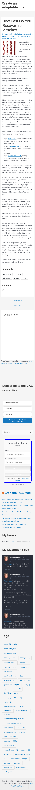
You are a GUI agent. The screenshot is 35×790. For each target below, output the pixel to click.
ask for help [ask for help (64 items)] (10, 653)
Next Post (17, 306)
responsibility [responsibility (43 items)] (10, 732)
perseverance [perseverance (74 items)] (22, 711)
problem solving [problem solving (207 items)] (12, 723)
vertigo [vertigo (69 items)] (8, 767)
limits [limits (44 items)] (17, 693)
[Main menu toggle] (31, 5)
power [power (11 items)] (7, 715)
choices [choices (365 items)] (9, 663)
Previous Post (17, 300)
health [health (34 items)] (26, 685)
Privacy (22, 484)
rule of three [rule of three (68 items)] (10, 736)
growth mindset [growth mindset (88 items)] (11, 685)
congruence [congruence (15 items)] (24, 663)
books (12, 542)
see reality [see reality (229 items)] (10, 741)
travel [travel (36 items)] (7, 763)
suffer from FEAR (14, 156)
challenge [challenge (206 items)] (10, 658)
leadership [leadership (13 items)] (16, 689)
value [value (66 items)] (17, 763)
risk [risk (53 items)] (22, 732)
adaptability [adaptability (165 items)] (10, 644)
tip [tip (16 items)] (6, 759)
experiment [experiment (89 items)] (10, 680)
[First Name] (17, 408)
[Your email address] (17, 403)
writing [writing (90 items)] (8, 772)
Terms (16, 484)
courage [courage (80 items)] (23, 667)
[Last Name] (17, 414)
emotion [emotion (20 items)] (8, 671)
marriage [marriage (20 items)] (8, 702)
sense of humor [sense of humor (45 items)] (11, 750)
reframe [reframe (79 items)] (8, 728)
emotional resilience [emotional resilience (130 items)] (14, 676)
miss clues (11, 139)
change (23, 36)
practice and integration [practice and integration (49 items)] (14, 719)
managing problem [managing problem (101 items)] (13, 698)
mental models (14, 146)
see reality (13, 38)
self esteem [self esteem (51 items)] (9, 746)
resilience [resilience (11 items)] (20, 728)
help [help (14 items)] (6, 689)
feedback (5, 38)
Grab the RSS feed (17, 492)
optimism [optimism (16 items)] (8, 711)
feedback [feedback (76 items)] (25, 680)
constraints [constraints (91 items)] (9, 667)
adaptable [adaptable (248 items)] (10, 649)
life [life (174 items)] (7, 693)
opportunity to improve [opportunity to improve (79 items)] (14, 706)
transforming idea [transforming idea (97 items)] (19, 759)
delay (28, 36)
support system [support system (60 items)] (22, 754)
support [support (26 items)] (7, 754)
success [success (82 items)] (25, 750)
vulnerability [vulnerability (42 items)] (21, 767)
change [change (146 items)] (25, 658)
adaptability (16, 36)
